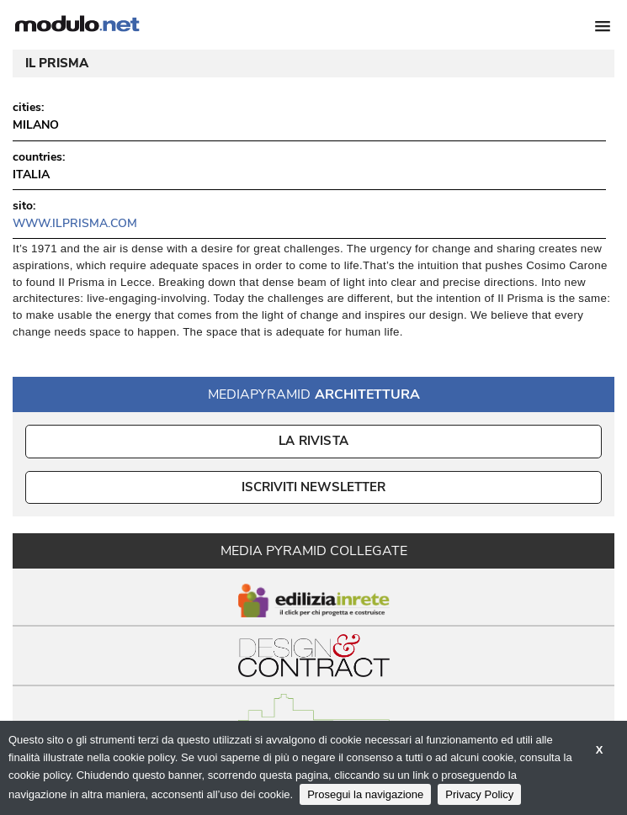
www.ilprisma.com (75, 223)
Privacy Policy (479, 794)
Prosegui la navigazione (365, 794)
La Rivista (313, 440)
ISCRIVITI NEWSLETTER (313, 487)
